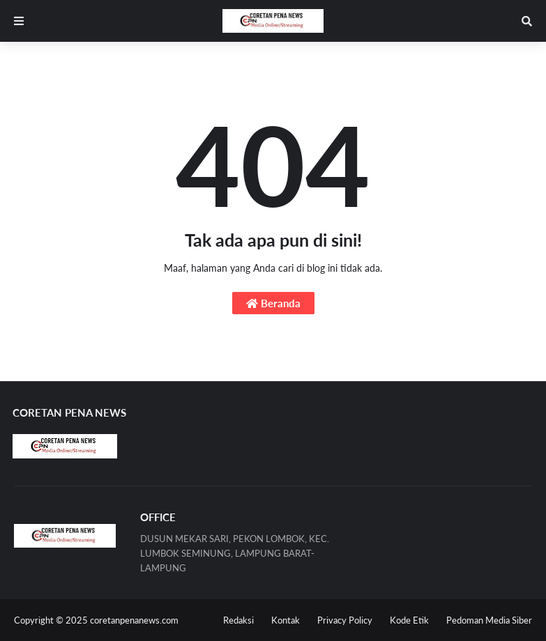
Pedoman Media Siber (489, 620)
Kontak (285, 620)
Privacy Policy (344, 620)
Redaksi (238, 620)
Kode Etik (409, 620)
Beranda (273, 303)
